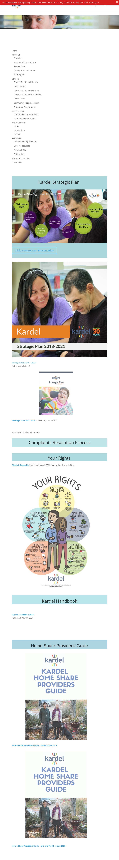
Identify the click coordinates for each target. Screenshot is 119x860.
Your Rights (19, 73)
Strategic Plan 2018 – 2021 (24, 361)
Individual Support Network (26, 89)
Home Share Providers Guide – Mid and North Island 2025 (38, 844)
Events (17, 132)
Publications (19, 152)
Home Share (19, 97)
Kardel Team (19, 65)
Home (14, 49)
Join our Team (18, 109)
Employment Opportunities (26, 113)
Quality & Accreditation (24, 69)
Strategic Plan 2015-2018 (23, 419)
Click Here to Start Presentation (34, 249)
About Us (16, 53)
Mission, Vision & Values (25, 60)
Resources (16, 137)
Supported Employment (24, 105)
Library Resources (22, 144)
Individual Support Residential (27, 93)
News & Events (18, 121)
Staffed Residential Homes (26, 80)
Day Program (20, 84)
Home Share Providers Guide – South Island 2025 (34, 744)
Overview (18, 56)
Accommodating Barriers (25, 140)
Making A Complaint (21, 156)
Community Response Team (26, 101)
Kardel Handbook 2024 (23, 613)
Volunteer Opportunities (25, 117)
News (16, 124)
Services (15, 77)
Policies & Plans (21, 148)
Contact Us (17, 161)
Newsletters (19, 128)
